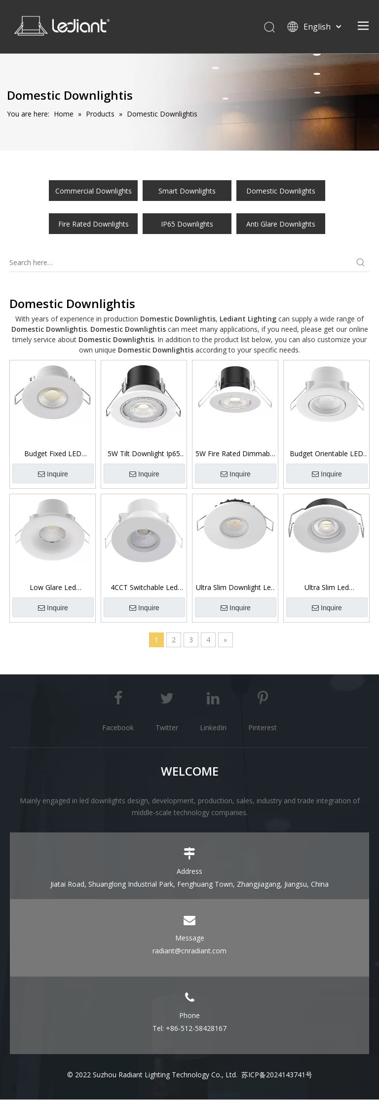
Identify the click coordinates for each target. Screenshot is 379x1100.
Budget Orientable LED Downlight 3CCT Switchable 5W (326, 454)
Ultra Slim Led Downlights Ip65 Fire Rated (326, 588)
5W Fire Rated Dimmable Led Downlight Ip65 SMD (235, 454)
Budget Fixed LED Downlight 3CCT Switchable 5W (52, 454)
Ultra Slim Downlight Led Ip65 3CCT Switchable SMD (235, 588)
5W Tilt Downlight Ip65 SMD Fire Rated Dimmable (144, 454)
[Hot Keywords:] (361, 264)
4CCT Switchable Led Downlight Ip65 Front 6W (144, 588)
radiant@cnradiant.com (189, 951)
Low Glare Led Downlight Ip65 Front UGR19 (52, 588)
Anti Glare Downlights (280, 225)
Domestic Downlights (280, 191)
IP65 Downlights (187, 225)
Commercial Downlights (93, 191)
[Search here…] (180, 264)
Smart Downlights (187, 191)
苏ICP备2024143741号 (276, 1075)
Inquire (53, 475)
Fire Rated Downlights (93, 225)
